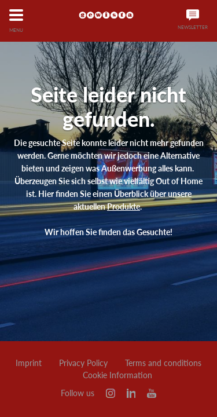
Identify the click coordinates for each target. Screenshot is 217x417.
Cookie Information (117, 375)
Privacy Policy (83, 363)
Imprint (29, 363)
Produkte (123, 206)
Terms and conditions (163, 363)
